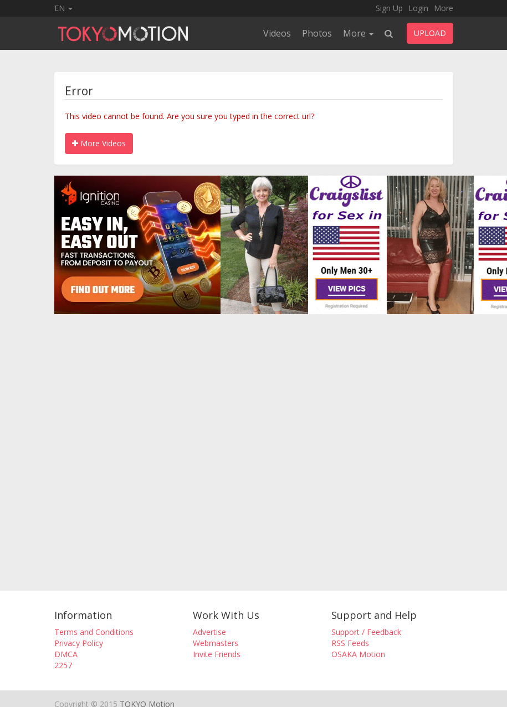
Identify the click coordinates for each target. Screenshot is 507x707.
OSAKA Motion (358, 654)
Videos (277, 33)
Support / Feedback (366, 632)
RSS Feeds (350, 643)
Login (418, 8)
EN (63, 8)
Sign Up (389, 8)
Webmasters (215, 643)
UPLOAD (430, 33)
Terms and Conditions (94, 632)
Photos (317, 33)
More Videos (99, 143)
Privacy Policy (78, 643)
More (443, 8)
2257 (63, 665)
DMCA (66, 654)
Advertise (209, 632)
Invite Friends (216, 654)
